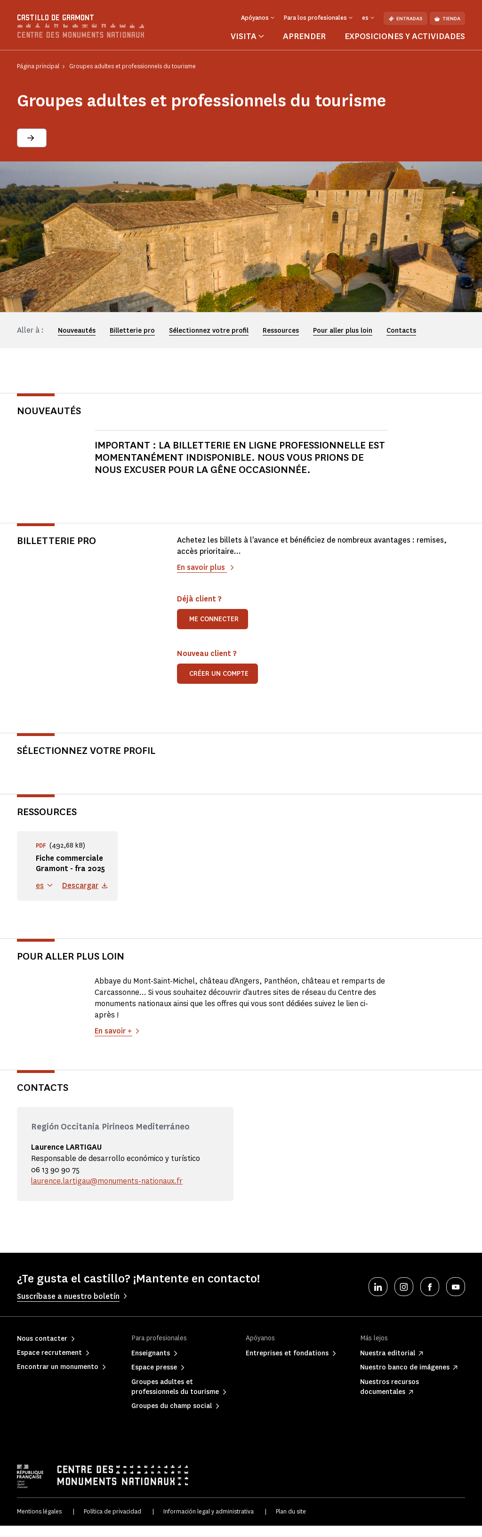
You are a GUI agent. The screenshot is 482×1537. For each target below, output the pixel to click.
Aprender (304, 36)
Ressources (281, 330)
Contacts (401, 330)
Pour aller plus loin (342, 330)
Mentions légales (39, 1523)
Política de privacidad (112, 1523)
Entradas (405, 18)
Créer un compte (219, 673)
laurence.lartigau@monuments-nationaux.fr (108, 1192)
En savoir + (113, 1042)
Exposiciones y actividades (405, 36)
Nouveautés (77, 330)
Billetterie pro (132, 330)
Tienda (447, 18)
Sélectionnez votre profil (209, 330)
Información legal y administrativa (208, 1523)
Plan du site (291, 1523)
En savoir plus (202, 567)
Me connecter (214, 619)
